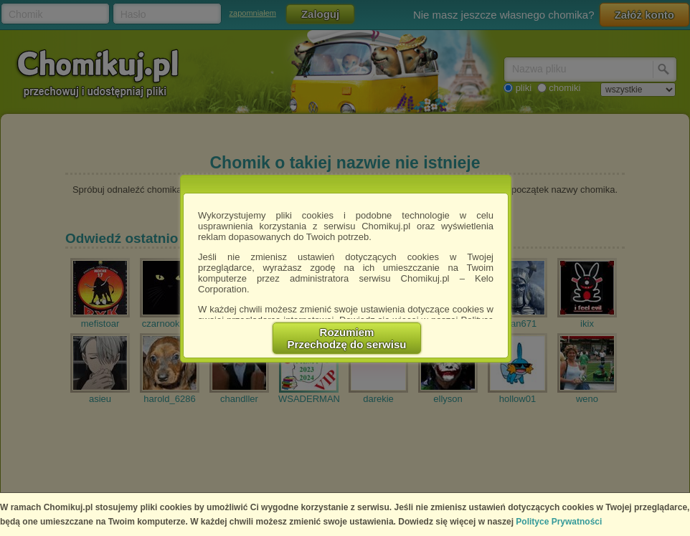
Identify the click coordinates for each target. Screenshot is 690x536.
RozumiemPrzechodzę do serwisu (347, 338)
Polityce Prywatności (559, 522)
